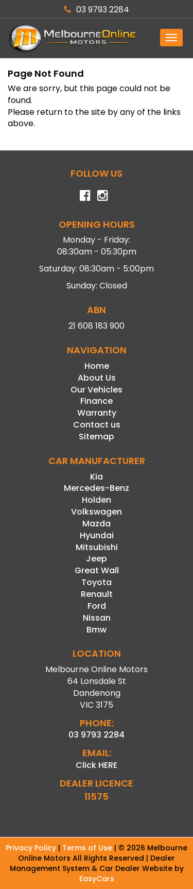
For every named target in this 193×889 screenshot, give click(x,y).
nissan (97, 618)
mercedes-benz (96, 488)
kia (96, 477)
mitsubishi (97, 547)
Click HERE (96, 765)
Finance (96, 401)
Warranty (96, 413)
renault (97, 594)
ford (96, 606)
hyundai (97, 535)
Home (96, 366)
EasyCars (96, 879)
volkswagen (96, 512)
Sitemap (96, 436)
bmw (96, 630)
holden (96, 500)
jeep (96, 559)
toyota (96, 582)
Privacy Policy (32, 848)
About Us (97, 378)
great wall (97, 570)
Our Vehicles (96, 390)
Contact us (96, 425)
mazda (96, 523)
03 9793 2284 (96, 9)
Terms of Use (88, 848)
